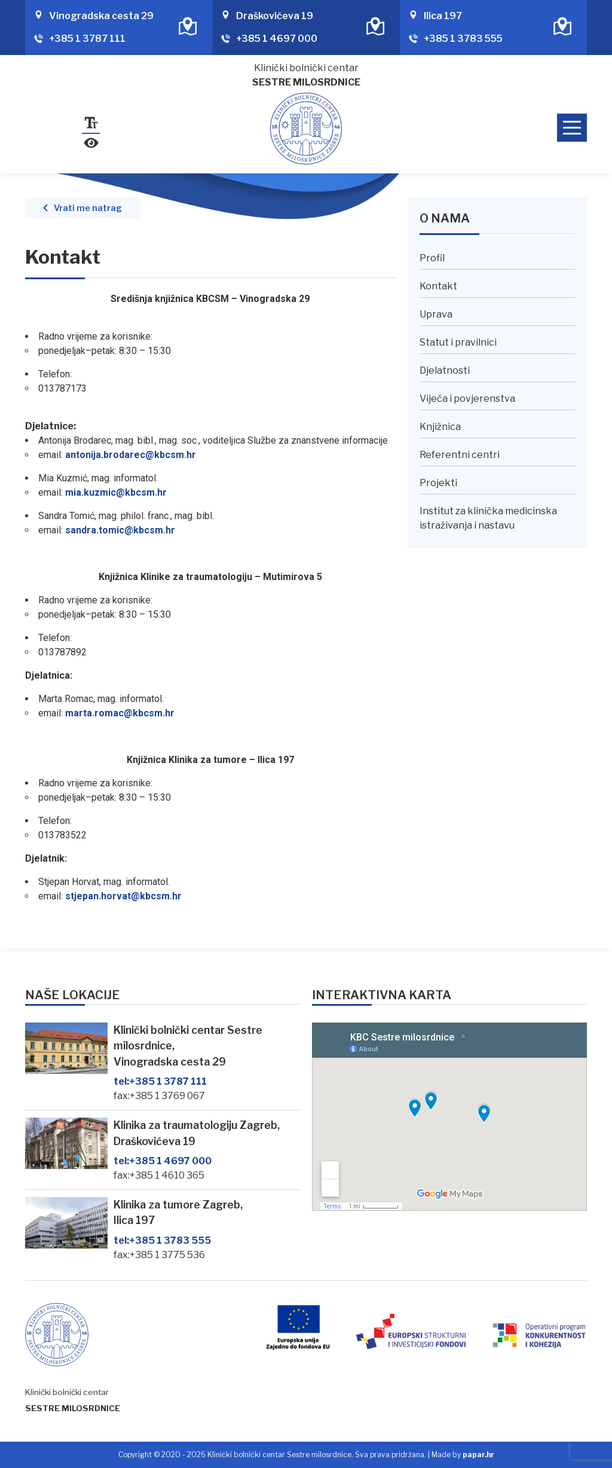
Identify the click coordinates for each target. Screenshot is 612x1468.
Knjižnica (440, 426)
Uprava (436, 314)
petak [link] (103, 350)
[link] (61, 350)
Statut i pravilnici (458, 342)
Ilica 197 (443, 16)
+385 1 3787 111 (87, 38)
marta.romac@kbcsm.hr (120, 713)
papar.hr (478, 1454)
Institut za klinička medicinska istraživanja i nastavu (488, 518)
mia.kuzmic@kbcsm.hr (116, 492)
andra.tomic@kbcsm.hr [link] (123, 530)
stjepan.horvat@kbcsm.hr (123, 896)
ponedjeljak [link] (61, 350)
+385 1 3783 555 (463, 38)
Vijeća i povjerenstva (467, 398)
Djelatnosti (445, 370)
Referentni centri (460, 454)
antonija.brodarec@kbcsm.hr (130, 454)
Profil (432, 258)
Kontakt (438, 286)
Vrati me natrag (88, 208)
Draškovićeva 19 (274, 16)
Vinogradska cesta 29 (101, 16)
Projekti (438, 483)
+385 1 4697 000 (276, 38)
